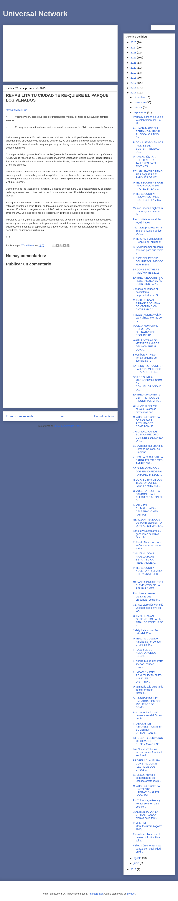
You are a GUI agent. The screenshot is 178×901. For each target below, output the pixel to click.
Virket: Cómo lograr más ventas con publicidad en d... (147, 848)
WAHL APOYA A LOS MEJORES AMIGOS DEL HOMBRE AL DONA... (146, 345)
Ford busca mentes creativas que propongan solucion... (147, 596)
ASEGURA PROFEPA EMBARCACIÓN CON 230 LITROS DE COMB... (147, 702)
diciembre (140, 97)
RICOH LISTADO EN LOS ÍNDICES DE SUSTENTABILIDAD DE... (148, 147)
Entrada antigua (104, 416)
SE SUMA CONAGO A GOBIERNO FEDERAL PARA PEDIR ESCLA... (147, 471)
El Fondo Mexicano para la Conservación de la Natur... (147, 545)
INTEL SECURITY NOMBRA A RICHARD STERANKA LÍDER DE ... (147, 572)
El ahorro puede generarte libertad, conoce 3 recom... (148, 664)
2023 (134, 52)
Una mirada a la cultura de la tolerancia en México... (148, 689)
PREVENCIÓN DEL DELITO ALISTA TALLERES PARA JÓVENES (144, 161)
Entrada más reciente (19, 416)
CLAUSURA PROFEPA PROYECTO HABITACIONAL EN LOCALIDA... (146, 791)
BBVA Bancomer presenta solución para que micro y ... (148, 250)
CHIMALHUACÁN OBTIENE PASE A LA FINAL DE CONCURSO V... (148, 620)
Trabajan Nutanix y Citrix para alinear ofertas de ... (147, 317)
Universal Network (35, 14)
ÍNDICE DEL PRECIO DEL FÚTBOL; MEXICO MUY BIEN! (148, 261)
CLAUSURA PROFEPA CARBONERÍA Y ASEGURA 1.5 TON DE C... (148, 495)
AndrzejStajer (96, 893)
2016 (134, 87)
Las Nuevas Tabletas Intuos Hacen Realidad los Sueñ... (147, 752)
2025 (134, 42)
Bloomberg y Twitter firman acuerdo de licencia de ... (145, 357)
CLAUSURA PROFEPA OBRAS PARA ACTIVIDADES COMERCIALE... (146, 422)
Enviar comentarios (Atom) (68, 426)
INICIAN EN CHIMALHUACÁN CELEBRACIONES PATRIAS (145, 510)
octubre (138, 107)
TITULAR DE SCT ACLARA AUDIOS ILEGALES (144, 653)
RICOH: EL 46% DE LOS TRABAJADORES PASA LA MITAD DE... (147, 482)
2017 (134, 82)
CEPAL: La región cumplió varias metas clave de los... (148, 607)
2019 (134, 72)
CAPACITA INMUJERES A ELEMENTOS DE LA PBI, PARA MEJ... (148, 585)
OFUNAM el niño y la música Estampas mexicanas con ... (145, 409)
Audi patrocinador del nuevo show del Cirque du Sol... (147, 715)
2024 (134, 47)
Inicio (63, 416)
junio (137, 863)
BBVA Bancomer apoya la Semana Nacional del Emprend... (148, 449)
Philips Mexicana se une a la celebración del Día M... (148, 120)
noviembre (140, 102)
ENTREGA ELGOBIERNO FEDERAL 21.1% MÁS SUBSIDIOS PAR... (148, 280)
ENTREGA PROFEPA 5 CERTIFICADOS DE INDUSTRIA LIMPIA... (147, 397)
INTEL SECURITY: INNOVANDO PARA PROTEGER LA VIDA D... (147, 198)
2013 (134, 869)
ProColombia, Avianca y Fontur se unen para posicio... (146, 803)
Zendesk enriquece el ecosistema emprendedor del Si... (147, 292)
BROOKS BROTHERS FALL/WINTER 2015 (146, 271)
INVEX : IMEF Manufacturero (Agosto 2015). (147, 826)
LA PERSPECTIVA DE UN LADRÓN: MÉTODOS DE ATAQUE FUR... (148, 369)
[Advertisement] (60, 53)
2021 (134, 62)
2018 (134, 77)
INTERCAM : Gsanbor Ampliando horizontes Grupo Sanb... (147, 641)
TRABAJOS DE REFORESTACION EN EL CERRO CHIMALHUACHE (147, 728)
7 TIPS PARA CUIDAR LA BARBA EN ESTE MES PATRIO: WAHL (148, 460)
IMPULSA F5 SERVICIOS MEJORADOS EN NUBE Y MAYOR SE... (148, 741)
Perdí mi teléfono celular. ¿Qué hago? (147, 221)
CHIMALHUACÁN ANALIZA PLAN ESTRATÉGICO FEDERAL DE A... (144, 558)
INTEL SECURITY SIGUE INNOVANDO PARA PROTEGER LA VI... (148, 185)
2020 (134, 67)
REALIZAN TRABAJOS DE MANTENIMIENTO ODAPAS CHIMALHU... (148, 522)
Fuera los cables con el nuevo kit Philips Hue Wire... (146, 837)
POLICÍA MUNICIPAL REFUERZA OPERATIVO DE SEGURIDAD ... (145, 330)
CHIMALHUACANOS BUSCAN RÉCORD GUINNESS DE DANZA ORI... (148, 436)
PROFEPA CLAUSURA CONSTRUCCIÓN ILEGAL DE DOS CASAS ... (146, 765)
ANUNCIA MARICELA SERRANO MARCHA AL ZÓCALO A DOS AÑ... (146, 133)
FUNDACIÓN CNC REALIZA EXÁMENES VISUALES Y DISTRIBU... (147, 677)
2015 (134, 92)
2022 (134, 57)
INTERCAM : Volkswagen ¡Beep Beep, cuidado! (148, 240)
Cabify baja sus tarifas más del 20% (146, 632)
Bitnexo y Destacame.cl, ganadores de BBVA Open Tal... (147, 534)
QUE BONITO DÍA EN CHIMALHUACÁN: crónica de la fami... (145, 814)
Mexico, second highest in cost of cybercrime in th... (148, 211)
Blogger (131, 893)
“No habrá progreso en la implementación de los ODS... (147, 230)
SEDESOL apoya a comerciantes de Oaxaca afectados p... (147, 778)
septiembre (140, 112)
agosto (138, 858)
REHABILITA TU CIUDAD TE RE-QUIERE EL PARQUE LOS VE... (148, 174)
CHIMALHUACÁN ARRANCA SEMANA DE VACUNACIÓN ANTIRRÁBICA (146, 305)
